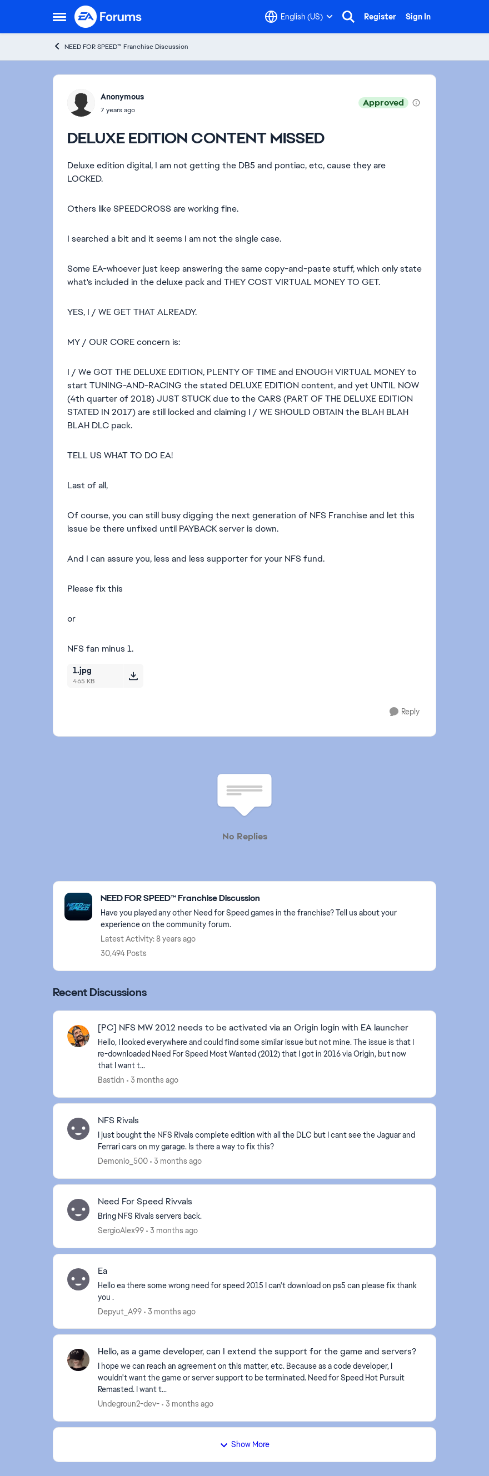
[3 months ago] (152, 1080)
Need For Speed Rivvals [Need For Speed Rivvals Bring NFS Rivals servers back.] (145, 1201)
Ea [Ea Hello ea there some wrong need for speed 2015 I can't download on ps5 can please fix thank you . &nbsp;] (102, 1271)
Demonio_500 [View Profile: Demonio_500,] (123, 1161)
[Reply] (404, 711)
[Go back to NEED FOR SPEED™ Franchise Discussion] (263, 898)
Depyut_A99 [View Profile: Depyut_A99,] (120, 1311)
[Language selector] (299, 17)
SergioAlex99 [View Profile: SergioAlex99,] (121, 1230)
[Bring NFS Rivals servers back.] (260, 1216)
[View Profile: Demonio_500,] (78, 1129)
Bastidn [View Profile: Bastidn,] (111, 1080)
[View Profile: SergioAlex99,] (78, 1210)
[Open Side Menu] (59, 16)
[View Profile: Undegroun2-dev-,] (78, 1360)
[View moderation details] (416, 102)
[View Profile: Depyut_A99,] (78, 1279)
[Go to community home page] (108, 17)
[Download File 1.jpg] (133, 675)
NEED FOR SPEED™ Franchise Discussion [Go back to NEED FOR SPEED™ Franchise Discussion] (120, 46)
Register (380, 17)
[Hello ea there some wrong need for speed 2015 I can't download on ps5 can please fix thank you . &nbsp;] (260, 1291)
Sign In (418, 17)
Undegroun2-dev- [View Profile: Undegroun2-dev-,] (128, 1404)
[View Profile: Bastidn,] (78, 1036)
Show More (244, 1444)
